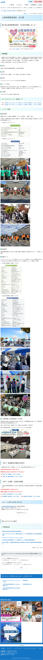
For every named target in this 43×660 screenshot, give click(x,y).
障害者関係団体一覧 (27, 584)
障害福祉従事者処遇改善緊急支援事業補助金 (12, 531)
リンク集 (39, 648)
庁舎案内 (3, 648)
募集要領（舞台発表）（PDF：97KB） (11, 496)
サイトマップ (9, 648)
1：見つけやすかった (7, 564)
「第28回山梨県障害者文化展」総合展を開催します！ (11, 588)
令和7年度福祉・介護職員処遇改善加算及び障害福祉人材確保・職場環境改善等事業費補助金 (21, 543)
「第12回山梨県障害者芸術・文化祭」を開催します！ (11, 585)
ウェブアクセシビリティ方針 (29, 648)
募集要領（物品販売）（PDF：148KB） (32, 496)
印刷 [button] (25, 13)
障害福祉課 (14, 10)
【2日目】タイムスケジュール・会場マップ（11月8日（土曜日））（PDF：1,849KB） (23, 104)
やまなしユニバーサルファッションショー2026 (12, 537)
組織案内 (5, 10)
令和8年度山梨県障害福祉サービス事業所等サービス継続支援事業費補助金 (18, 540)
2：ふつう (14, 560)
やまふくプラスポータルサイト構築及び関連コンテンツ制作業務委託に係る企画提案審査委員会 (22, 534)
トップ (2, 10)
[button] (37, 2)
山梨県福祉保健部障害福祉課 (7, 506)
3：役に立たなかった (24, 560)
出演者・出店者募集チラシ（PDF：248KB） (12, 494)
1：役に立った (6, 560)
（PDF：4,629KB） (16, 49)
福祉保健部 (9, 10)
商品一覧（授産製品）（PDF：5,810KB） (12, 474)
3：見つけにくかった (26, 564)
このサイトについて (18, 648)
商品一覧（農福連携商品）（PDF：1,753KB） (13, 476)
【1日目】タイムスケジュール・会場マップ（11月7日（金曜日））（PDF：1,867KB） (23, 102)
